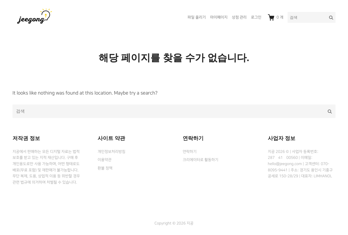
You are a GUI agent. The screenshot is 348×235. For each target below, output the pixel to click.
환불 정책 (105, 168)
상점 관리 (239, 17)
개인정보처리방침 (111, 152)
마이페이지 (219, 17)
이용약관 (104, 160)
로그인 (256, 17)
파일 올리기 (197, 17)
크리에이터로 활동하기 (200, 160)
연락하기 (190, 152)
